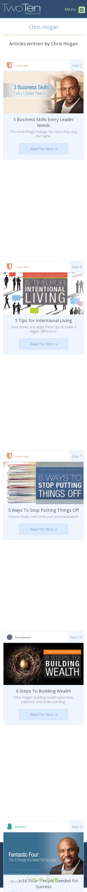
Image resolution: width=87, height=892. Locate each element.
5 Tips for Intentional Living (43, 307)
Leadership (21, 65)
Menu (70, 9)
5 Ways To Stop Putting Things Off (43, 484)
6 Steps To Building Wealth (43, 652)
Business (20, 775)
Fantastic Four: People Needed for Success (43, 832)
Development (23, 598)
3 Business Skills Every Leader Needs (43, 122)
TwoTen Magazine (27, 870)
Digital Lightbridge (37, 874)
